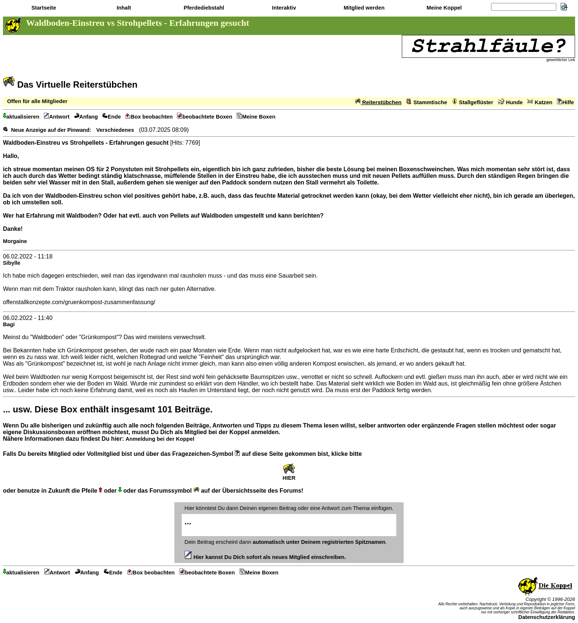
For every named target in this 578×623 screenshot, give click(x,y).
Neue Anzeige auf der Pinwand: (51, 130)
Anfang (86, 117)
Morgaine (15, 241)
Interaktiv (283, 8)
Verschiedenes (115, 130)
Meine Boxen (256, 117)
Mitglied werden (363, 8)
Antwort (57, 117)
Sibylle (11, 263)
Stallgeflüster (472, 102)
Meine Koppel (443, 8)
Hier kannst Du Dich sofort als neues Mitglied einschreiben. (265, 557)
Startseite (43, 8)
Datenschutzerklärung (546, 617)
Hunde (510, 102)
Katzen (539, 102)
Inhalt (123, 8)
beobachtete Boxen (204, 117)
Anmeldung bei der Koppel (159, 439)
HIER (288, 475)
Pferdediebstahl (203, 8)
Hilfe (565, 102)
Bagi (9, 324)
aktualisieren (21, 117)
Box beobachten (149, 117)
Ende (111, 117)
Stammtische (426, 102)
